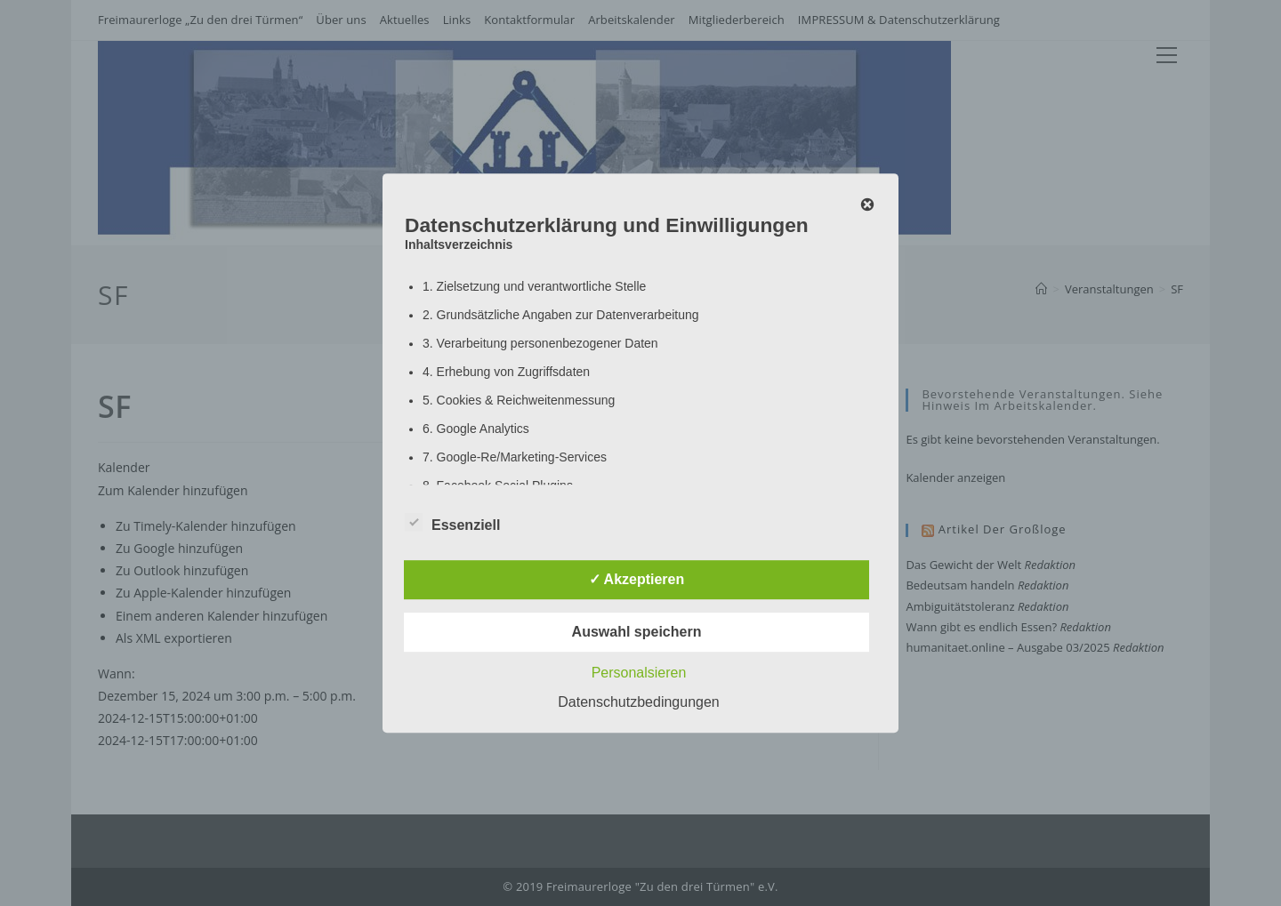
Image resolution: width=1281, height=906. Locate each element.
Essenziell (452, 522)
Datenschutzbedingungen (638, 702)
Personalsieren (639, 672)
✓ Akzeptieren (637, 579)
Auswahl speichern (637, 631)
